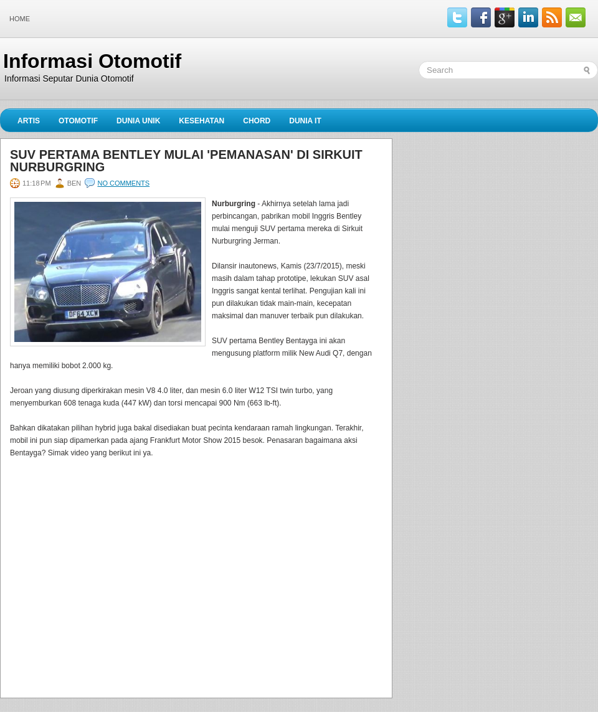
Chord (256, 120)
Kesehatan (201, 120)
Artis (28, 120)
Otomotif (78, 120)
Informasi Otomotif (92, 61)
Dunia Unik (138, 120)
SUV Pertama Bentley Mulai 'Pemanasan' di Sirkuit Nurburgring (186, 160)
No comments (123, 183)
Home (19, 18)
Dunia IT (305, 120)
